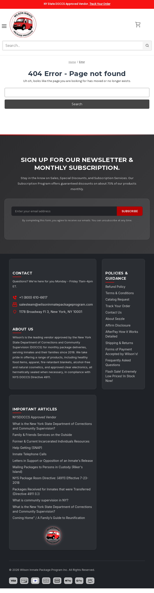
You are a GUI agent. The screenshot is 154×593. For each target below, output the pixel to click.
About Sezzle (115, 319)
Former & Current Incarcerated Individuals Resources (51, 441)
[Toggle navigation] (4, 27)
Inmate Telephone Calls (29, 454)
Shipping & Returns (119, 343)
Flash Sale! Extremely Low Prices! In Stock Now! (120, 376)
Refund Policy (115, 286)
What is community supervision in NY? (40, 505)
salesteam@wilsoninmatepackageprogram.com (56, 304)
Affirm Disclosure (117, 325)
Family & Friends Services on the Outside (42, 435)
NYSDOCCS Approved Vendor (34, 417)
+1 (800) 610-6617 (33, 297)
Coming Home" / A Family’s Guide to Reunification (49, 522)
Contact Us (113, 312)
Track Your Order (100, 3)
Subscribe (130, 211)
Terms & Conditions (119, 293)
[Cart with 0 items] (137, 24)
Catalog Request (117, 299)
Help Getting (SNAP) (27, 448)
